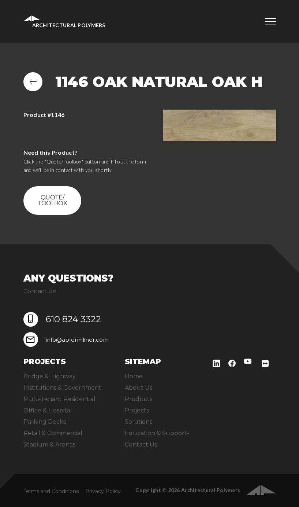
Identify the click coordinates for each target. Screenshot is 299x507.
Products (138, 399)
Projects (137, 410)
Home (134, 376)
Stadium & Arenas (49, 444)
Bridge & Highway (49, 376)
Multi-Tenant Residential (59, 399)
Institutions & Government (62, 387)
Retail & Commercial (52, 433)
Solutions (138, 421)
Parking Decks (44, 421)
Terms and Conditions (51, 491)
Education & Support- (157, 433)
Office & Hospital (47, 410)
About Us (138, 387)
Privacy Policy (103, 491)
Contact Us (141, 444)
